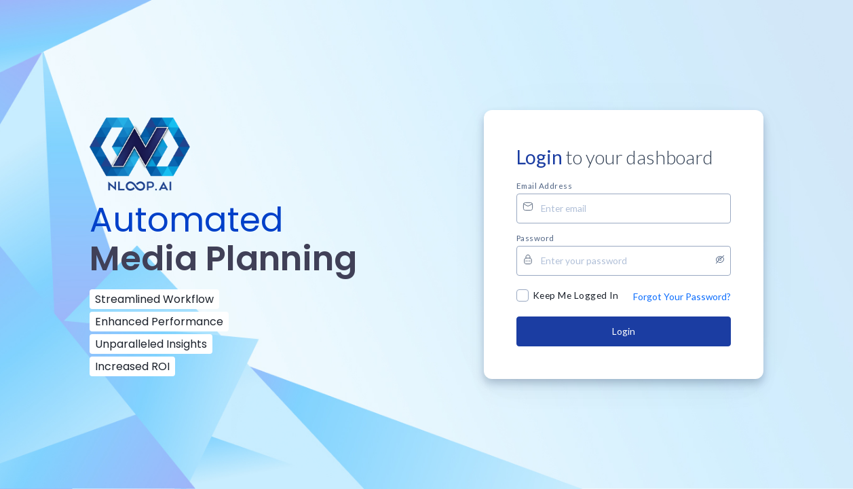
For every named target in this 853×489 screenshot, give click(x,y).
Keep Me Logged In (576, 295)
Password (535, 237)
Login (623, 331)
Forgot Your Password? (682, 296)
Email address (544, 185)
